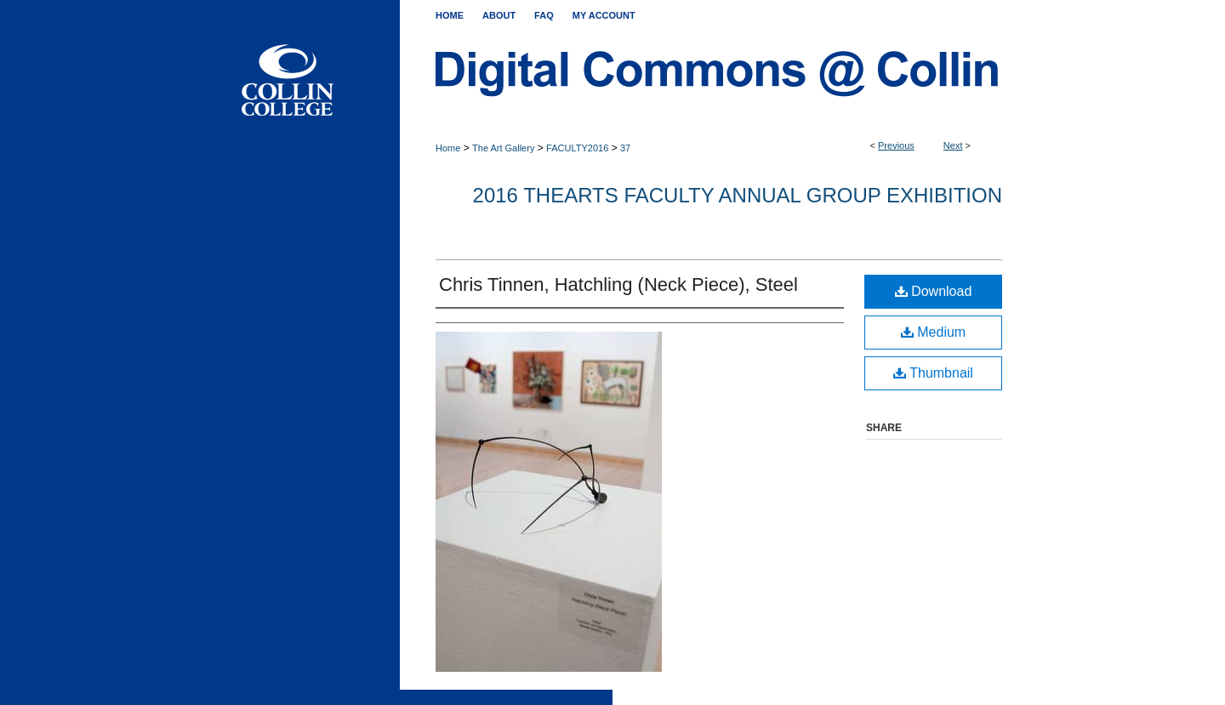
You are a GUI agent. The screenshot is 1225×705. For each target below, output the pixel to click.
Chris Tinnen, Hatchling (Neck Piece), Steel (618, 284)
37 (625, 148)
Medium (933, 332)
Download (933, 291)
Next (953, 145)
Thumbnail (933, 373)
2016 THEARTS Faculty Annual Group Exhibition (737, 195)
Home (448, 148)
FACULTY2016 (577, 148)
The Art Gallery (503, 148)
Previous (896, 145)
